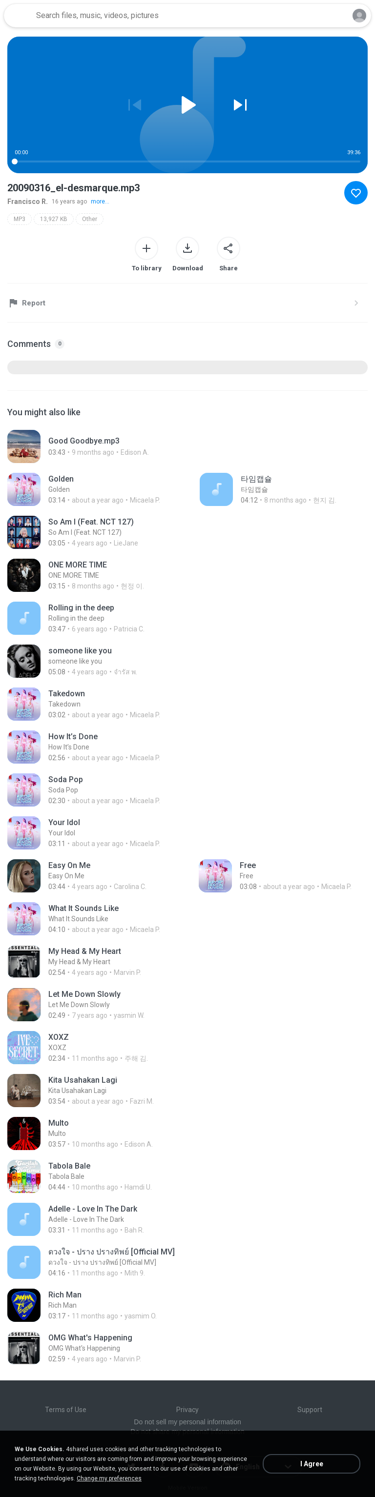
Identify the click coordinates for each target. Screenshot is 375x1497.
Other (89, 219)
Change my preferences (109, 1478)
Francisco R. (27, 201)
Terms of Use (65, 1410)
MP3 (19, 219)
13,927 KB (53, 219)
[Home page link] (18, 15)
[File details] (113, 446)
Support (309, 1410)
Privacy (187, 1410)
